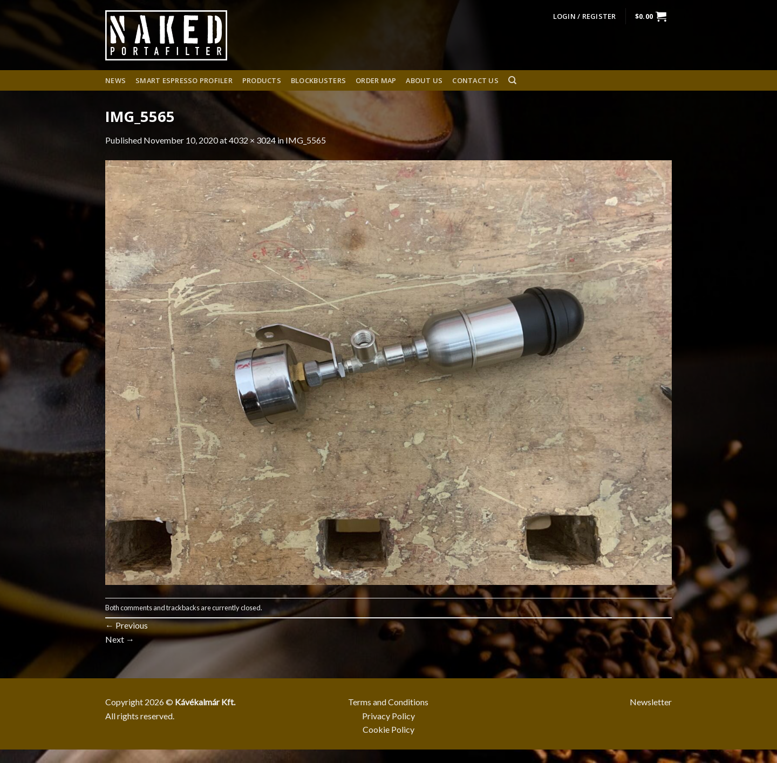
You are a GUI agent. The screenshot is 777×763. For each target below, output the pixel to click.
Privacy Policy (388, 716)
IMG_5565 (305, 140)
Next (119, 639)
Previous (126, 625)
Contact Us (475, 80)
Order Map (376, 80)
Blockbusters (318, 80)
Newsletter (651, 702)
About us (424, 80)
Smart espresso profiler (184, 80)
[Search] (512, 80)
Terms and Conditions (388, 702)
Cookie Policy (388, 729)
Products (261, 80)
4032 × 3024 (252, 140)
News (115, 80)
